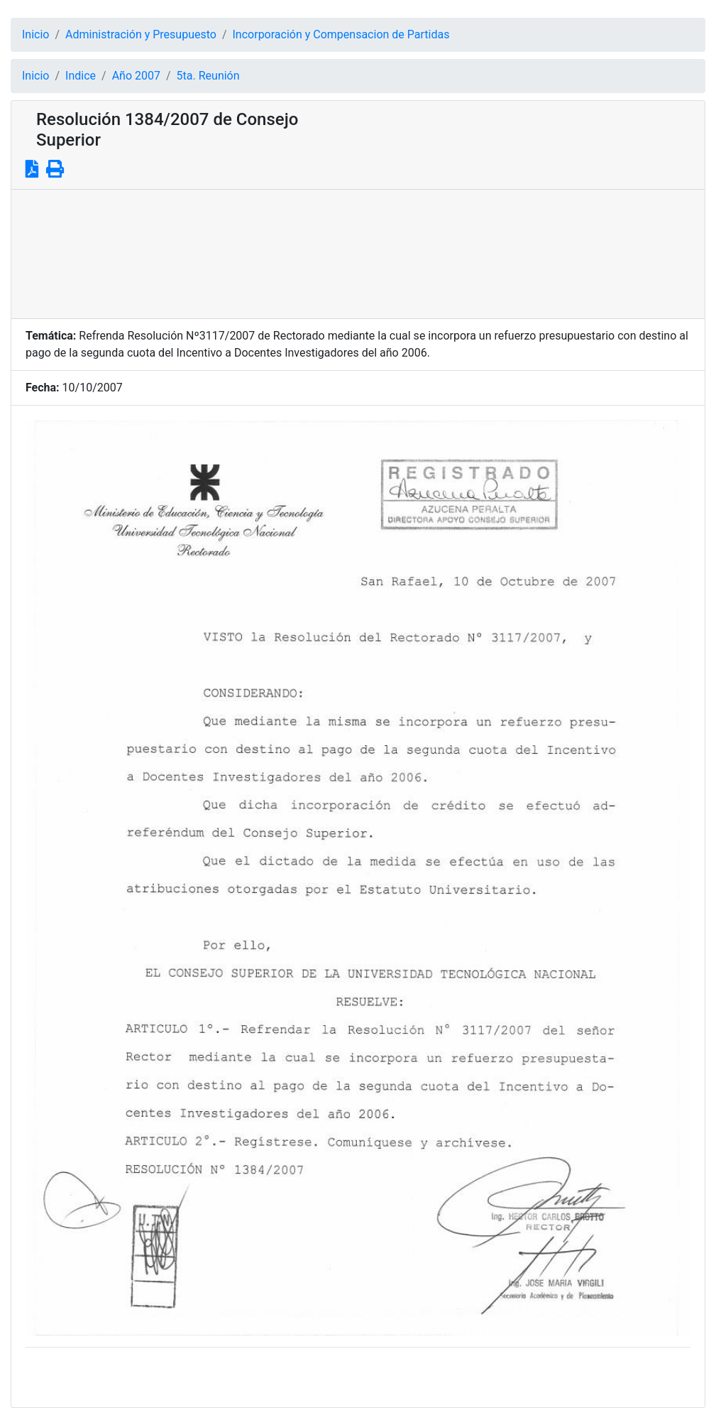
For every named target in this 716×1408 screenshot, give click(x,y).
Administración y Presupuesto (140, 34)
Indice (80, 75)
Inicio (35, 34)
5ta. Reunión (208, 75)
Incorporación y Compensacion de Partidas (341, 34)
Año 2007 (136, 75)
